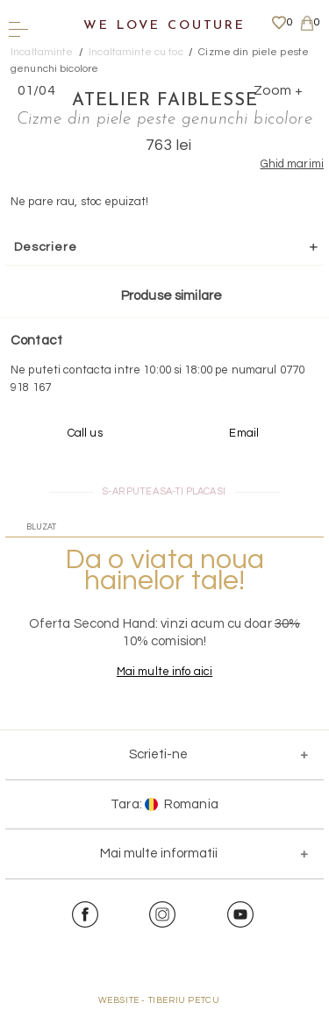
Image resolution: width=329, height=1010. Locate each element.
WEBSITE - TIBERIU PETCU (159, 1000)
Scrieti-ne (158, 754)
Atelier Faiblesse (165, 101)
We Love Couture (164, 25)
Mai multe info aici (164, 671)
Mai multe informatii (159, 853)
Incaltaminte (42, 52)
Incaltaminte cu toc (135, 52)
